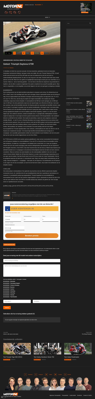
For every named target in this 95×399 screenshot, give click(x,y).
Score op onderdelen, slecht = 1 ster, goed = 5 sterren (14, 279)
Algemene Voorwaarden (55, 395)
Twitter (50, 374)
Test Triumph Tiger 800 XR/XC (13, 357)
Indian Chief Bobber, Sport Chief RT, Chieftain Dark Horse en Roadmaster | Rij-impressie (75, 118)
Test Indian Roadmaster (72, 357)
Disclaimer (79, 395)
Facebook (30, 374)
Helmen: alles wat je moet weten (10, 334)
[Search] (90, 23)
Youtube (59, 374)
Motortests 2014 (7, 359)
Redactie (11, 67)
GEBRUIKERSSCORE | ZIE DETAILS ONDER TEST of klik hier (17, 60)
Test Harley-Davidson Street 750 (44, 357)
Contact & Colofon (87, 395)
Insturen (7, 307)
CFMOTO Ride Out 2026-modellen (74, 103)
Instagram (40, 374)
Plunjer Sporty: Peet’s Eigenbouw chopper (85, 10)
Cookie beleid (72, 395)
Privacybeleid (65, 395)
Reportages (84, 12)
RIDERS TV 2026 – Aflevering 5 (73, 125)
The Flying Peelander (87, 334)
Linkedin (69, 374)
